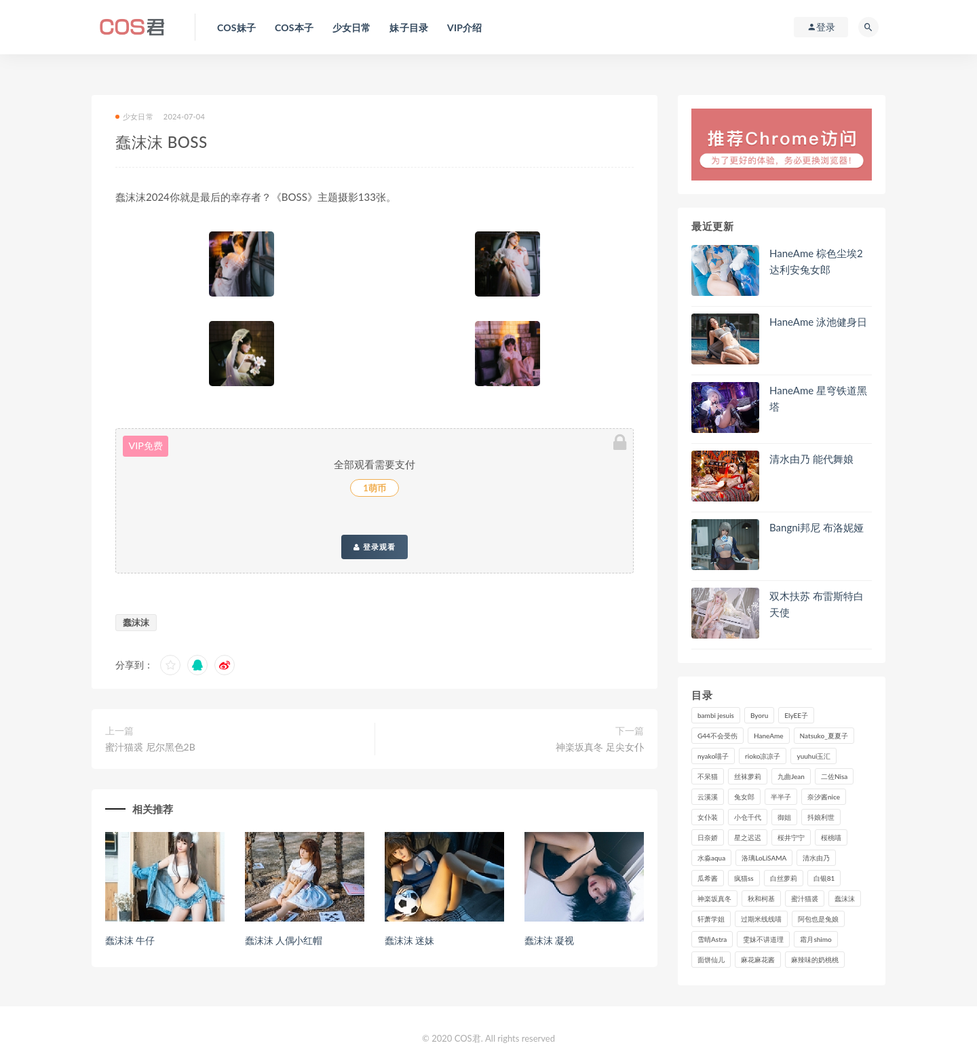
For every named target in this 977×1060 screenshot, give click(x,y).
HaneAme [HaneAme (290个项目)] (769, 736)
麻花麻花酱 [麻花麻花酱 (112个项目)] (758, 959)
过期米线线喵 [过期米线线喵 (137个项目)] (761, 919)
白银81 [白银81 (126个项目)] (824, 878)
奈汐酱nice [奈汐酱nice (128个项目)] (823, 797)
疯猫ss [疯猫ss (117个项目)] (744, 878)
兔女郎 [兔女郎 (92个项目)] (744, 797)
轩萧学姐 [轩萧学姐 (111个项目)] (711, 919)
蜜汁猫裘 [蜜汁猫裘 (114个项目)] (804, 898)
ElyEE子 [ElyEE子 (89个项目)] (796, 715)
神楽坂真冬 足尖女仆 (600, 747)
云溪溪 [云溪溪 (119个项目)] (707, 797)
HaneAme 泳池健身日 (818, 322)
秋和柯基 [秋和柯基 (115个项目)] (761, 898)
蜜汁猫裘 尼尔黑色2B (150, 747)
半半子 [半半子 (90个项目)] (781, 797)
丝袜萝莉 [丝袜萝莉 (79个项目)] (747, 776)
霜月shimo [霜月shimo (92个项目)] (815, 939)
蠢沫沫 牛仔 (129, 940)
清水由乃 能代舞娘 (811, 459)
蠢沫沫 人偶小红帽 (283, 940)
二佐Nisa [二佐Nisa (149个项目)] (834, 776)
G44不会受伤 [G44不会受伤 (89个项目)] (717, 736)
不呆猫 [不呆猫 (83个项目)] (707, 776)
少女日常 (134, 116)
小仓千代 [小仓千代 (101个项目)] (747, 817)
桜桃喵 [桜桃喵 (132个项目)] (831, 837)
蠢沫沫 (136, 622)
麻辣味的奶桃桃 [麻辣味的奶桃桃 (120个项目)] (815, 959)
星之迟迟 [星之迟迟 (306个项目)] (747, 837)
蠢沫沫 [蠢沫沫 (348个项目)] (845, 898)
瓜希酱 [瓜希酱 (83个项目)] (707, 878)
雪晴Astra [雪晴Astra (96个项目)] (712, 939)
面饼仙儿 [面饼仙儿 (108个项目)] (711, 959)
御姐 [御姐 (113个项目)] (784, 817)
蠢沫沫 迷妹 (409, 940)
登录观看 (374, 547)
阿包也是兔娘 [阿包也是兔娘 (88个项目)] (818, 919)
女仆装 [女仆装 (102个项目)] (707, 817)
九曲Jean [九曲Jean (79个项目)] (791, 776)
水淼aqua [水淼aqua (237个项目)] (711, 858)
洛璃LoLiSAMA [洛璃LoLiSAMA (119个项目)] (764, 858)
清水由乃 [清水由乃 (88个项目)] (816, 858)
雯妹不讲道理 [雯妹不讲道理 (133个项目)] (763, 939)
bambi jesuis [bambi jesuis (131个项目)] (715, 715)
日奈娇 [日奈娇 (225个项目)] (707, 837)
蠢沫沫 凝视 (548, 940)
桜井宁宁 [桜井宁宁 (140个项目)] (791, 837)
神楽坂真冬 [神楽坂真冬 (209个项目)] (714, 898)
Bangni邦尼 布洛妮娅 (816, 527)
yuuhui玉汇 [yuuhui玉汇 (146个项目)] (813, 756)
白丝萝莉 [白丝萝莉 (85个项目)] (783, 878)
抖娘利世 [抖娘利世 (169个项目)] (821, 817)
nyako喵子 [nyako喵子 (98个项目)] (713, 756)
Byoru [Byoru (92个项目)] (759, 715)
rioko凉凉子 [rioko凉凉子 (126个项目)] (762, 756)
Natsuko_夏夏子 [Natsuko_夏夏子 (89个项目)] (824, 736)
